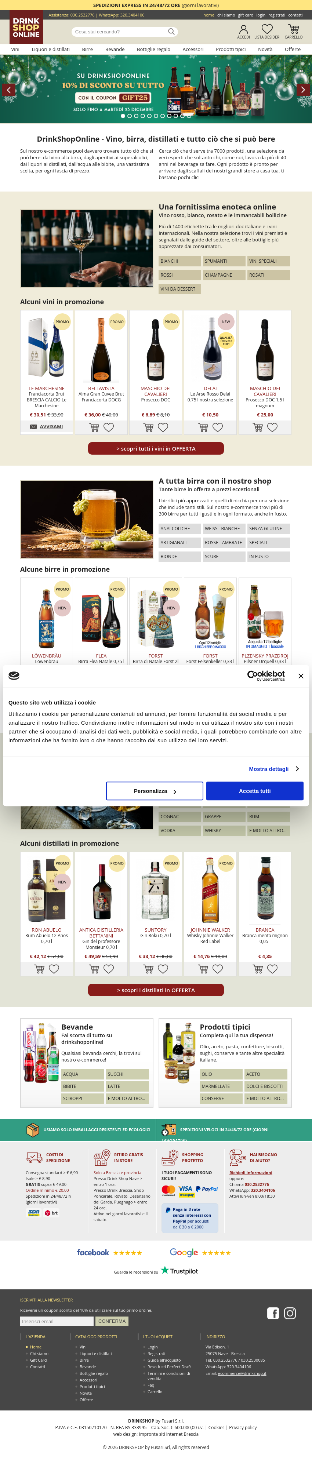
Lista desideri (267, 37)
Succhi (116, 1074)
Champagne (218, 275)
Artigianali (173, 542)
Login (260, 15)
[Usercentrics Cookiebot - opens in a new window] (253, 675)
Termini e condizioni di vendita (169, 1375)
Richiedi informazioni (250, 1172)
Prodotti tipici (231, 49)
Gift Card (246, 15)
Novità (265, 49)
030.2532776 (82, 15)
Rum (254, 816)
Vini (15, 49)
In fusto (259, 556)
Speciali (258, 542)
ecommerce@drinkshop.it (242, 1373)
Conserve (213, 1098)
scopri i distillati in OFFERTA (156, 990)
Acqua (70, 1074)
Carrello (294, 37)
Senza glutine (265, 528)
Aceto (253, 1074)
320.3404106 (132, 15)
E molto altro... (268, 830)
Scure (211, 556)
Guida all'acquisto (164, 1360)
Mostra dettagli (269, 769)
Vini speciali (263, 261)
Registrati (276, 15)
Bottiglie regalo (153, 49)
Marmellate (216, 1086)
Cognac (169, 816)
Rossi (166, 275)
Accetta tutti (255, 791)
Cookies (216, 1427)
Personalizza (155, 791)
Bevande (115, 49)
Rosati (256, 275)
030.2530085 (253, 1360)
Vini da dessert (177, 289)
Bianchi (169, 261)
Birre (87, 49)
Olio (207, 1074)
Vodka (167, 830)
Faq (151, 1385)
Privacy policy (243, 1427)
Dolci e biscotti (264, 1086)
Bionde (168, 556)
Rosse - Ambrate (223, 542)
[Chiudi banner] (301, 675)
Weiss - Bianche (222, 528)
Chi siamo (226, 15)
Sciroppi (72, 1098)
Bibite (69, 1086)
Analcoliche (175, 528)
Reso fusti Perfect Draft (169, 1366)
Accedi (243, 37)
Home (208, 15)
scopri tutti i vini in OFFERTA (155, 448)
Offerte (293, 49)
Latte (114, 1086)
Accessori (193, 49)
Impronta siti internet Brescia (169, 1434)
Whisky (213, 830)
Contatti (295, 15)
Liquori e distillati (51, 49)
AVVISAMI (51, 426)
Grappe (213, 816)
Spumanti (216, 261)
